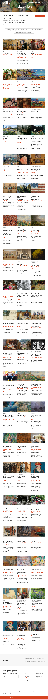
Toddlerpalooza (6, 294)
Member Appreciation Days (8, 168)
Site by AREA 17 (42, 693)
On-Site (17, 29)
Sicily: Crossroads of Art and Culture (22, 354)
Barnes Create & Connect (35, 447)
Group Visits (6, 53)
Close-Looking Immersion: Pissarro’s (22, 386)
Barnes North (6, 83)
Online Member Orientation (20, 263)
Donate (5, 676)
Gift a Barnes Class (35, 634)
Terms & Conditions (11, 691)
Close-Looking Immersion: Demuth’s (8, 541)
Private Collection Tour (36, 83)
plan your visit (16, 697)
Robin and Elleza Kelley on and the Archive (22, 295)
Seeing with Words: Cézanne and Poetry (7, 354)
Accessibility (5, 691)
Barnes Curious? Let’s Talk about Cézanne (22, 540)
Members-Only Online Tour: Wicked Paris (22, 229)
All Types (8, 29)
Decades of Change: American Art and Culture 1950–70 (35, 198)
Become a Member (14, 676)
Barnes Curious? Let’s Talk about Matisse (8, 509)
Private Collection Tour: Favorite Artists (8, 112)
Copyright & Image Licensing (32, 691)
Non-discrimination (24, 691)
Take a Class (37, 2)
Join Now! (5, 138)
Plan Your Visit (24, 2)
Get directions (27, 677)
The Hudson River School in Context (35, 229)
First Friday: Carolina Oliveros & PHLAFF (36, 355)
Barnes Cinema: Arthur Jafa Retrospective (36, 416)
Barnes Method (24, 29)
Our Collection (31, 2)
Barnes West (34, 53)
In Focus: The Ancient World (22, 447)
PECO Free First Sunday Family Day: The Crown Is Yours (8, 387)
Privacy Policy (17, 691)
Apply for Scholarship (40, 16)
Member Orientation (21, 415)
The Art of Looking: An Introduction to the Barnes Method (36, 169)
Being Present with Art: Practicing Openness (8, 447)
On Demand (31, 29)
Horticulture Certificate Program (36, 604)
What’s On (18, 2)
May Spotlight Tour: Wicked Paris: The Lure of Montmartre (22, 169)
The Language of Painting (35, 540)
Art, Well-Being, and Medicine (21, 636)
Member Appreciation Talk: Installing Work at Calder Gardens (22, 198)
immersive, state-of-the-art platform (13, 20)
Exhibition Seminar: (35, 264)
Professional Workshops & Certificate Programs (24, 32)
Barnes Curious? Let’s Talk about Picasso (8, 570)
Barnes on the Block (35, 509)
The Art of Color (35, 111)
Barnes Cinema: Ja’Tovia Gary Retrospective (22, 509)
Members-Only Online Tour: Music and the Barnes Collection (36, 325)
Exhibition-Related (38, 29)
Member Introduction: (22, 139)
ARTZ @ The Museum (8, 263)
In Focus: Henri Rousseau (37, 138)
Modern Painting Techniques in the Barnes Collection (35, 477)
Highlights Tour (20, 83)
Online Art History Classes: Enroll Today (22, 53)
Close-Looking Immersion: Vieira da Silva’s (22, 571)
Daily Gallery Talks (21, 111)
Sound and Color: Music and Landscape (8, 324)
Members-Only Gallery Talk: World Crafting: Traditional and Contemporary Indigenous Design (8, 231)
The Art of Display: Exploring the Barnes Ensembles (7, 198)
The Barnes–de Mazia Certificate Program (8, 636)
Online (13, 29)
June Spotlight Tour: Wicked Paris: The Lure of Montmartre (36, 295)
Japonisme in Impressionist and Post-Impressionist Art (8, 603)
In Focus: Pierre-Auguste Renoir (22, 324)
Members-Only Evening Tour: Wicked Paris (8, 476)
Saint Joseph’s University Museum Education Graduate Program (21, 605)
